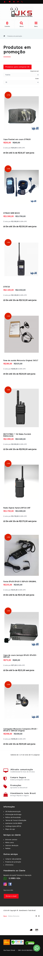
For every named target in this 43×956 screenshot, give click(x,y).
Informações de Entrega (13, 814)
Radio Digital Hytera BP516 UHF (16, 508)
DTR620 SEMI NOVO (11, 213)
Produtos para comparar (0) (17, 67)
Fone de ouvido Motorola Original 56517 (20, 361)
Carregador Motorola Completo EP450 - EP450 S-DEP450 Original (20, 730)
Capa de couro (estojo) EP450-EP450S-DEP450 (20, 656)
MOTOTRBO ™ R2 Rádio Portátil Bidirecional (17, 435)
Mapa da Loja (10, 829)
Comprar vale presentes (13, 859)
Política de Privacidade (13, 817)
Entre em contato (11, 839)
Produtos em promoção (14, 36)
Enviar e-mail (11, 896)
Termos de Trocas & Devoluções (15, 820)
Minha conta (9, 842)
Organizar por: (34, 71)
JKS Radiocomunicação (13, 811)
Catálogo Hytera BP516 (13, 826)
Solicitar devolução (11, 845)
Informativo (9, 865)
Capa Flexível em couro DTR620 (17, 139)
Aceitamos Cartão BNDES (13, 823)
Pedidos (7, 848)
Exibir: (37, 78)
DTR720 (6, 287)
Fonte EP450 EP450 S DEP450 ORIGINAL (19, 582)
